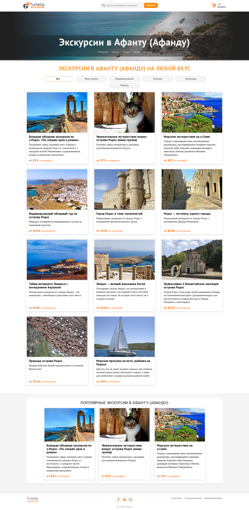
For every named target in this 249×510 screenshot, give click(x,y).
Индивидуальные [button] (124, 78)
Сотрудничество (193, 498)
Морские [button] (157, 78)
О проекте (176, 498)
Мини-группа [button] (91, 78)
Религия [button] (124, 85)
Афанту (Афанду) (142, 51)
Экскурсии (103, 51)
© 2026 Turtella (124, 506)
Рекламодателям (213, 498)
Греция (115, 51)
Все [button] (58, 78)
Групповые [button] (191, 78)
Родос (126, 51)
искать (151, 5)
